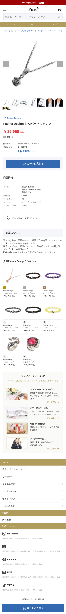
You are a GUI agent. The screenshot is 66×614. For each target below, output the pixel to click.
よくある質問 (8, 484)
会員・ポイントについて (13, 469)
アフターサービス (10, 491)
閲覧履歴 (6, 519)
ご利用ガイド (8, 476)
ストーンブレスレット (30, 293)
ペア (33, 24)
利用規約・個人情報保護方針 (33, 599)
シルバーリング (8, 362)
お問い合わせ (8, 506)
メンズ (55, 24)
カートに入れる (33, 163)
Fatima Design (14, 118)
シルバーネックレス (10, 293)
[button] (6, 64)
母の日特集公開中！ (33, 3)
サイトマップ (8, 499)
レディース (11, 24)
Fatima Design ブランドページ (21, 218)
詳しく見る (51, 402)
